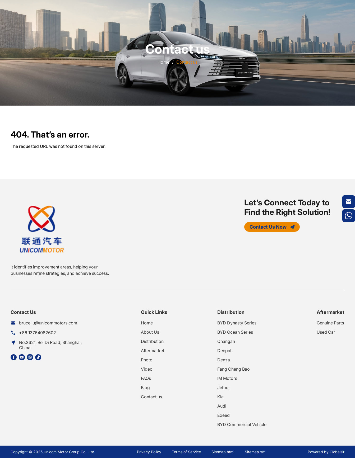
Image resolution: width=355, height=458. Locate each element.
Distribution (152, 341)
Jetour (223, 387)
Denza (223, 359)
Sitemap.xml (255, 452)
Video (147, 369)
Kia (220, 396)
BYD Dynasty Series (236, 322)
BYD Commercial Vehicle (241, 424)
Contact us (186, 62)
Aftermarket (152, 350)
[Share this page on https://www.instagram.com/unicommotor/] (31, 357)
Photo (147, 359)
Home (163, 62)
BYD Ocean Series (235, 332)
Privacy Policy (149, 452)
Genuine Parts (330, 322)
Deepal (224, 350)
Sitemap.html (222, 452)
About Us (150, 332)
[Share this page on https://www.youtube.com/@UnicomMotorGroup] (23, 357)
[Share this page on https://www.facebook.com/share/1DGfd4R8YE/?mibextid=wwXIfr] (15, 357)
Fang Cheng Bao (233, 369)
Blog (145, 387)
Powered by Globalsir (326, 452)
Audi (221, 406)
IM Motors (227, 378)
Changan (226, 341)
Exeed (223, 415)
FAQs (146, 378)
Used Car (326, 332)
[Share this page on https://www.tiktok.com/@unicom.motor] (39, 357)
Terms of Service (186, 452)
